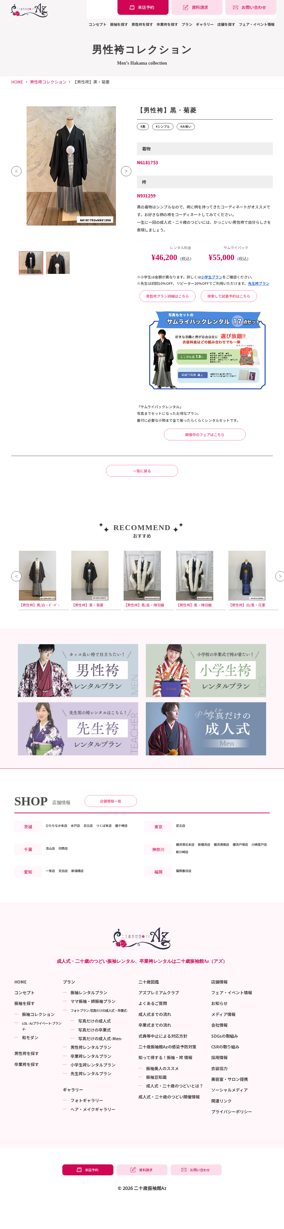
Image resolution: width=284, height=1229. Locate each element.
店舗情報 (219, 1007)
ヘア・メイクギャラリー (92, 1134)
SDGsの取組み (224, 1061)
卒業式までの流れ (154, 1050)
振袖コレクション (38, 1039)
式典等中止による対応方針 (162, 1061)
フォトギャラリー (86, 1125)
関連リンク (221, 1126)
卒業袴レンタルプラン (90, 1081)
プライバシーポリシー (231, 1137)
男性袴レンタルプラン (90, 1072)
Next (126, 171)
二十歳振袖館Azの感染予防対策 (167, 1072)
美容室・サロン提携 (229, 1104)
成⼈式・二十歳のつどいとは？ (174, 1111)
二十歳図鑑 (148, 1007)
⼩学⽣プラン (211, 276)
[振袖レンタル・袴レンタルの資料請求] (196, 7)
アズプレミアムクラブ (158, 1018)
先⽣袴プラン (258, 283)
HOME (17, 82)
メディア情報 (223, 1039)
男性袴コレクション (48, 82)
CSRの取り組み (225, 1072)
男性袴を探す (142, 24)
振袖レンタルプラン (88, 1018)
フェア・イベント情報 (257, 24)
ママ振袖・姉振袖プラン (92, 1026)
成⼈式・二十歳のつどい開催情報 (169, 1122)
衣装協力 (219, 1094)
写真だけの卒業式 (94, 1055)
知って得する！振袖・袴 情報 (165, 1083)
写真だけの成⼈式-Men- (100, 1064)
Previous (16, 171)
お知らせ (219, 1028)
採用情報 (219, 1083)
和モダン (30, 1063)
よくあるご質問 (152, 1028)
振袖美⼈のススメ (162, 1094)
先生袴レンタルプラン (90, 1099)
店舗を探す (226, 24)
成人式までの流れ (154, 1039)
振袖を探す (119, 24)
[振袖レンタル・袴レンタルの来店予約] (143, 7)
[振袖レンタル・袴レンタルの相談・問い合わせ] (250, 7)
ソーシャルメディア (229, 1115)
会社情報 (219, 1050)
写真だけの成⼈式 (94, 1046)
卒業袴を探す (167, 24)
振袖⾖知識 (156, 1102)
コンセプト (98, 24)
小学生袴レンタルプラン (92, 1090)
